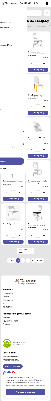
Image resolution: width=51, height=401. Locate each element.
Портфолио (8, 300)
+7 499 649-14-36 (11, 356)
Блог (5, 303)
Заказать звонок (12, 366)
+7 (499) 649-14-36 (28, 3)
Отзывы (6, 297)
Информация (8, 293)
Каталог (6, 317)
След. (39, 260)
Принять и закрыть (25, 392)
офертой (41, 385)
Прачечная (8, 324)
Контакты (7, 307)
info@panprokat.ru (11, 360)
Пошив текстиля (10, 321)
